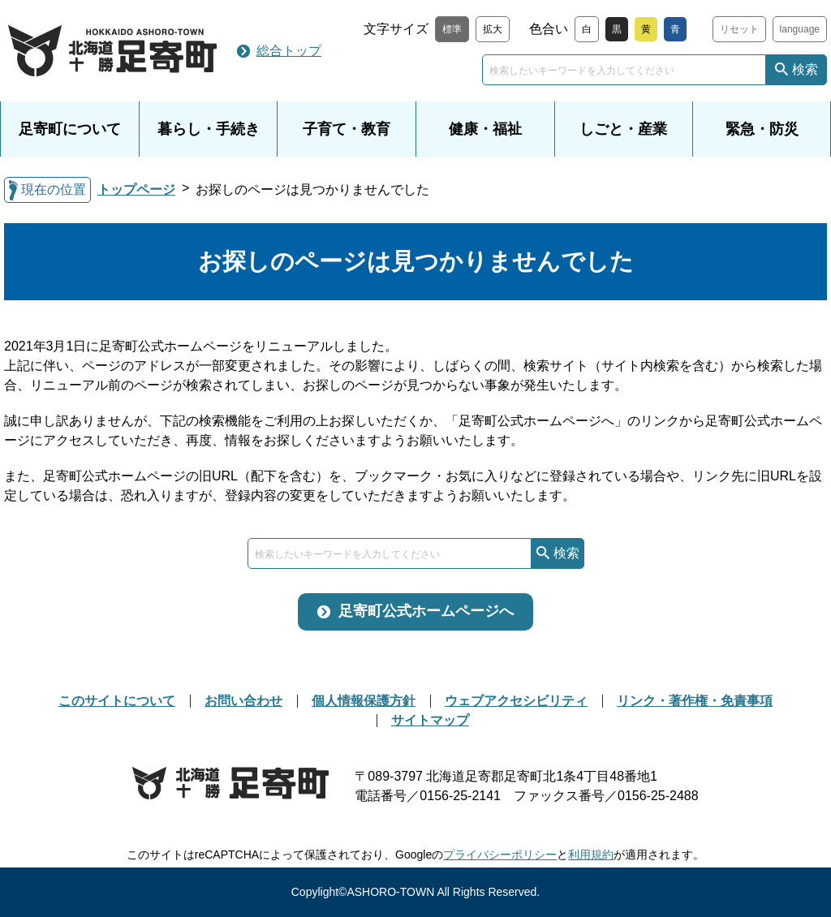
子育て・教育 (346, 129)
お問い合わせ (243, 701)
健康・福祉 (485, 129)
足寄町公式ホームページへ (426, 611)
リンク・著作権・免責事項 (695, 701)
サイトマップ (430, 720)
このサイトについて (116, 701)
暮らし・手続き (208, 129)
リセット (739, 29)
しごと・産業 (623, 129)
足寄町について (70, 129)
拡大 (492, 29)
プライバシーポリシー (500, 854)
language (800, 29)
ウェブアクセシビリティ (516, 701)
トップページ (136, 189)
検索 (805, 69)
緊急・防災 (762, 129)
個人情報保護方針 (364, 701)
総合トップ (288, 51)
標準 (452, 29)
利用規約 (591, 854)
